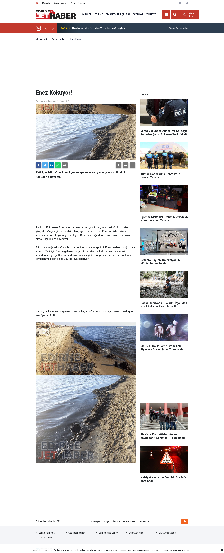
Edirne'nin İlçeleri (118, 14)
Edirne (98, 14)
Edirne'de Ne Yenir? (108, 532)
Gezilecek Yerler (76, 532)
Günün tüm (178, 28)
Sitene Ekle (82, 3)
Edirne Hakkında (47, 532)
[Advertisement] (112, 65)
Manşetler (46, 3)
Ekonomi (138, 14)
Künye (106, 521)
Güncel (87, 14)
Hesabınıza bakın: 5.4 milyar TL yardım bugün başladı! (98, 28)
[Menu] (166, 14)
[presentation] (46, 28)
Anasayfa (95, 521)
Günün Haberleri (60, 3)
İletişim (116, 521)
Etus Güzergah (135, 532)
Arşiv (73, 3)
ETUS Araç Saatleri (167, 532)
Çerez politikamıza (175, 550)
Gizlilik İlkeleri (129, 521)
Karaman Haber (46, 537)
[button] (118, 165)
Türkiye (151, 14)
